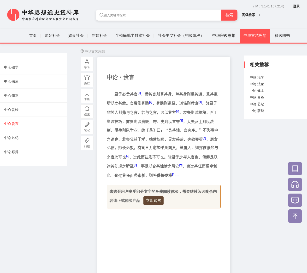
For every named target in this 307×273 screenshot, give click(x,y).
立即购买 (153, 201)
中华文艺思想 (254, 35)
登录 (296, 6)
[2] (150, 102)
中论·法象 (257, 84)
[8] (135, 165)
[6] (204, 138)
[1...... (175, 174)
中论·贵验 (257, 97)
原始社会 (52, 35)
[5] (181, 120)
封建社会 (99, 35)
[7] (127, 156)
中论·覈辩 (257, 111)
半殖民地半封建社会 (132, 35)
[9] (181, 165)
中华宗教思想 (223, 35)
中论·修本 (257, 91)
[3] (200, 102)
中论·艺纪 (257, 104)
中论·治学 (257, 77)
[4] (177, 111)
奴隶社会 (76, 35)
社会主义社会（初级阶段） (181, 35)
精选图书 (282, 35)
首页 (33, 35)
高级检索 (251, 15)
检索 (229, 15)
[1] (139, 93)
